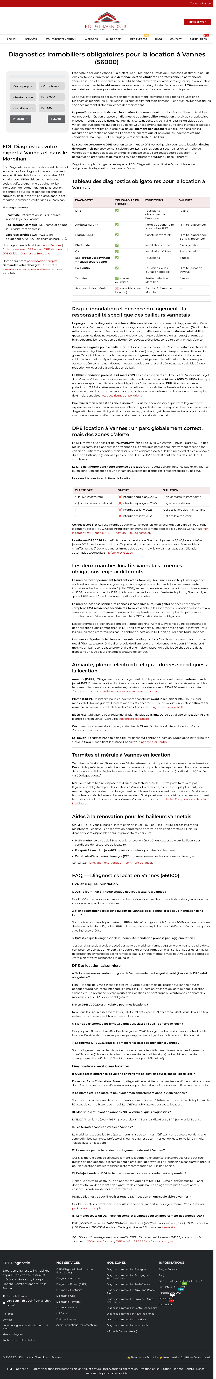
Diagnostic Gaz (65, 1295)
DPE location (124, 1241)
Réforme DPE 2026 (120, 552)
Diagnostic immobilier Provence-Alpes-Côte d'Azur (130, 1300)
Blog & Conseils (168, 1269)
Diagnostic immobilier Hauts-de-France (130, 1313)
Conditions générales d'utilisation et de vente (26, 1327)
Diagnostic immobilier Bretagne (126, 1269)
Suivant (56, 119)
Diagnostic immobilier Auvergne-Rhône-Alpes (131, 1291)
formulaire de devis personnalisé (25, 269)
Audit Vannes (52, 245)
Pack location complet (158, 1241)
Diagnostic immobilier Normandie (127, 1325)
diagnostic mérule (160, 799)
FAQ (161, 1275)
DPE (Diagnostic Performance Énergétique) (74, 1271)
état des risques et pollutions (122, 395)
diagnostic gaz (97, 730)
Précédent (20, 119)
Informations (171, 1263)
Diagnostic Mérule (67, 1307)
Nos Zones (116, 1263)
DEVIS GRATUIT (197, 22)
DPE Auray (34, 249)
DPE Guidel (10, 253)
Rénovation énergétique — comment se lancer (120, 862)
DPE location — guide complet (129, 532)
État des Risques (66, 1319)
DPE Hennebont (55, 249)
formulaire (169, 1227)
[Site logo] (106, 20)
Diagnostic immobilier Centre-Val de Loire (132, 1307)
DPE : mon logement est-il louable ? (180, 1281)
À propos (8, 1313)
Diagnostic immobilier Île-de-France (128, 1284)
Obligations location (99, 1241)
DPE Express (167, 1298)
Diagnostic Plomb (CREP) (71, 1284)
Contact (7, 1319)
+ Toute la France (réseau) (122, 1331)
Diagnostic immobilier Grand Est (126, 1319)
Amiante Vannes (14, 249)
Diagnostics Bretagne (35, 253)
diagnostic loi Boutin (153, 742)
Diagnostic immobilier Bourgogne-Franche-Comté (128, 1277)
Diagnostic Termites (68, 1301)
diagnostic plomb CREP (167, 707)
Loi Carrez (62, 1313)
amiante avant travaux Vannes (137, 691)
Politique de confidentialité (19, 1340)
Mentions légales (13, 1334)
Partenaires (166, 1304)
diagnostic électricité (134, 718)
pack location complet (42, 261)
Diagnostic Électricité (69, 1290)
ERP (138, 1241)
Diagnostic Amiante (68, 1278)
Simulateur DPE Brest (173, 1286)
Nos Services (68, 1263)
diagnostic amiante (101, 691)
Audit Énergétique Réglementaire (76, 1324)
